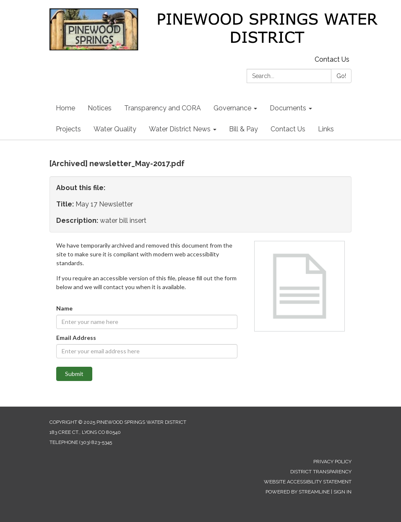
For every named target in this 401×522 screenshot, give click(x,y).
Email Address (76, 337)
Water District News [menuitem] (180, 129)
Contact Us (332, 59)
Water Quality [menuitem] (115, 129)
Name (64, 308)
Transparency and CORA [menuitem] (162, 108)
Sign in (342, 492)
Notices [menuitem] (100, 108)
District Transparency (321, 472)
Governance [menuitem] (232, 108)
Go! (341, 76)
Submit (74, 373)
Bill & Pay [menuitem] (243, 129)
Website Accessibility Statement (308, 482)
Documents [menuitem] (288, 108)
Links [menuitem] (326, 129)
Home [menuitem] (65, 108)
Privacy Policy (332, 462)
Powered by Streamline (298, 492)
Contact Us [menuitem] (288, 129)
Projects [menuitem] (68, 129)
